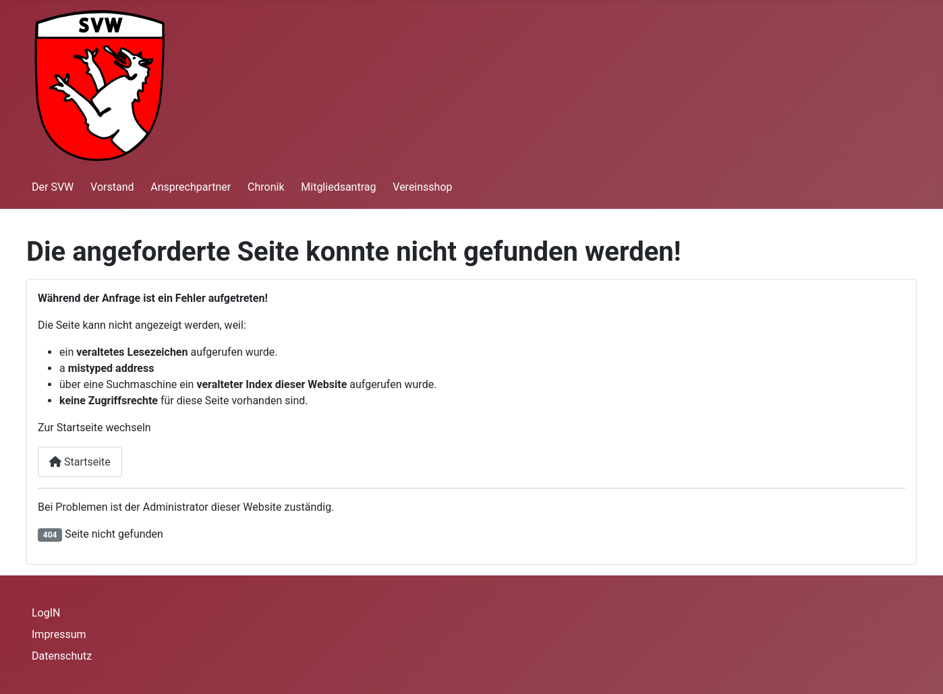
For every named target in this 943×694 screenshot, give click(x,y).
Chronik (266, 187)
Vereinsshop (422, 187)
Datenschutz (62, 656)
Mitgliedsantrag (338, 187)
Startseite (80, 461)
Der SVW (53, 187)
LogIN (46, 612)
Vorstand (112, 187)
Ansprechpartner (190, 187)
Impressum (59, 634)
